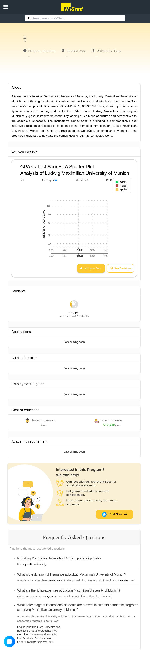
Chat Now (114, 514)
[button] (5, 7)
